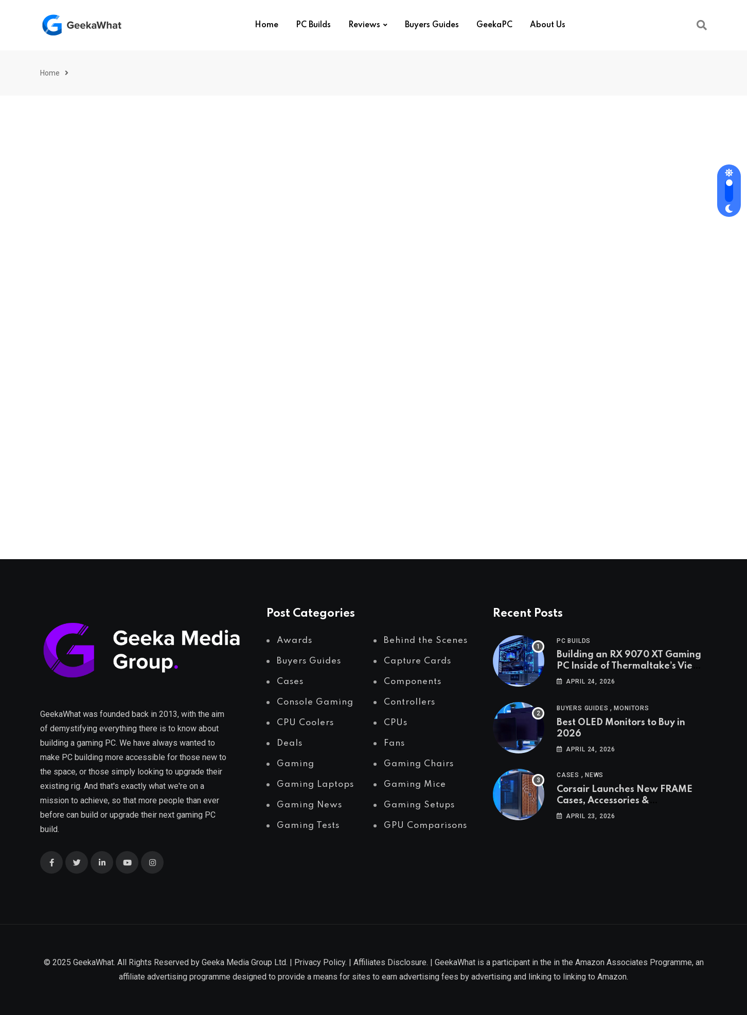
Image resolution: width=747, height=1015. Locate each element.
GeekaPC (494, 25)
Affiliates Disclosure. (390, 962)
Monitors (631, 708)
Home (266, 25)
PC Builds (313, 25)
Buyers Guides (432, 25)
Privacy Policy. (320, 962)
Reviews (364, 25)
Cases (568, 775)
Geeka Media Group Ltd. (245, 962)
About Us (547, 25)
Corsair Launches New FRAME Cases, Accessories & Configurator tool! (624, 801)
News (594, 775)
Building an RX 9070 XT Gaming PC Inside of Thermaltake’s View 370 (629, 666)
